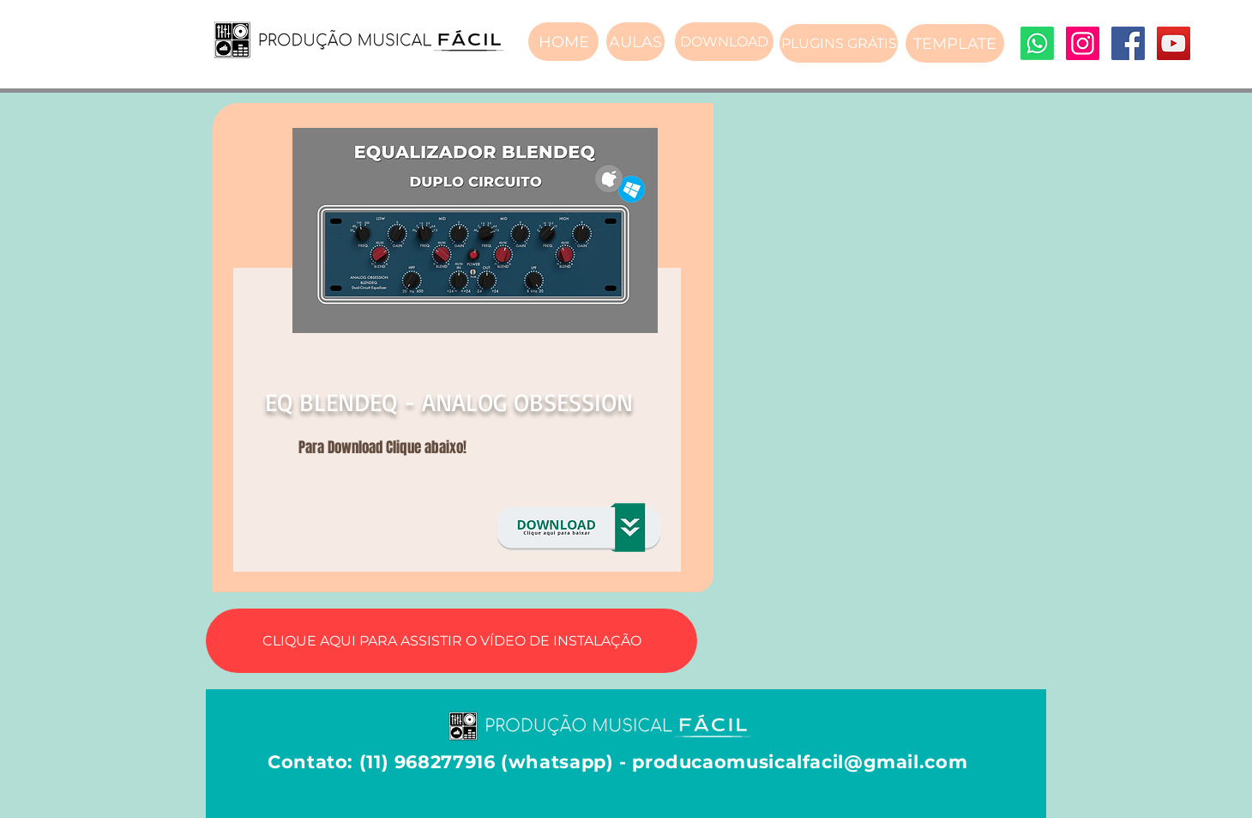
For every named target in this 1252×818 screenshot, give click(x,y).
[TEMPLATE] (955, 43)
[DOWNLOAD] (724, 41)
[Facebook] (1128, 43)
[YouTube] (1173, 43)
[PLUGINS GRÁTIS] (838, 43)
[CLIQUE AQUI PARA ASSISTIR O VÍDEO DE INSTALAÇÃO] (451, 641)
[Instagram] (1082, 43)
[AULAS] (635, 41)
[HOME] (563, 41)
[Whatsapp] (1037, 43)
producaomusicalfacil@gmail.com (799, 762)
